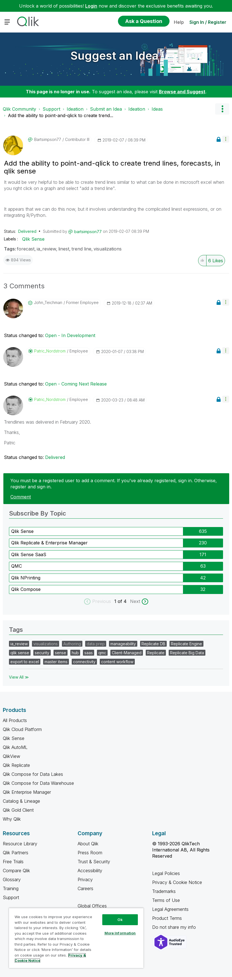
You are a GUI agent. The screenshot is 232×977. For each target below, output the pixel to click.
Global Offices (92, 906)
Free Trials (13, 861)
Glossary (12, 879)
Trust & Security (94, 861)
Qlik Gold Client (18, 810)
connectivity (84, 661)
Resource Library (20, 843)
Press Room (90, 852)
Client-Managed (126, 652)
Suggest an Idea (115, 56)
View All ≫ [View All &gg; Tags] (19, 677)
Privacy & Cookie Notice (177, 882)
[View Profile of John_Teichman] (48, 302)
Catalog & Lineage (21, 801)
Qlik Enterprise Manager (27, 792)
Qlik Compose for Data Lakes (33, 774)
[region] (76, 938)
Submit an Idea (106, 109)
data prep (96, 643)
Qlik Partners (15, 852)
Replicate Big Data (187, 652)
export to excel (24, 661)
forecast (25, 249)
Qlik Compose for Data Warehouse (38, 783)
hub (75, 652)
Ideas (157, 109)
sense (60, 652)
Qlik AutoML (15, 747)
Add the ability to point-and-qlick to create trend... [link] (60, 115)
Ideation (75, 109)
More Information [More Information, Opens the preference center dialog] (120, 933)
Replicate (155, 652)
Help (179, 22)
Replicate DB (153, 643)
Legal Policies (166, 873)
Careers (85, 888)
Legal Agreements (170, 909)
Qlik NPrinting (25, 578)
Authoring (72, 643)
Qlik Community (19, 109)
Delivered (27, 231)
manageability (123, 643)
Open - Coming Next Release (76, 384)
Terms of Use (166, 900)
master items (56, 661)
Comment (20, 497)
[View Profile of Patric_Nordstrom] (50, 351)
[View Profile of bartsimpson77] (47, 139)
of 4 (123, 601)
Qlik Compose (26, 589)
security (42, 652)
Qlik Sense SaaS (28, 554)
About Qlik (88, 843)
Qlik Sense (33, 239)
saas (88, 652)
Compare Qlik (16, 870)
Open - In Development (70, 335)
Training (10, 888)
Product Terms (167, 918)
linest (63, 249)
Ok (119, 919)
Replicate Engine (186, 643)
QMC (16, 566)
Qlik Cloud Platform (22, 729)
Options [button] (222, 109)
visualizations (108, 249)
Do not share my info (174, 927)
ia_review (46, 249)
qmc (102, 652)
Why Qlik (12, 819)
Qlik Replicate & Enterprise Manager (49, 543)
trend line (81, 249)
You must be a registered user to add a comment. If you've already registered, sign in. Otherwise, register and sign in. (113, 483)
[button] (225, 139)
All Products (15, 720)
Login (91, 6)
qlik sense (19, 652)
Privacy (85, 879)
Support (51, 109)
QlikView (11, 756)
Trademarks (164, 891)
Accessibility (90, 870)
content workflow (117, 661)
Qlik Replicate (16, 765)
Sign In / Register (207, 22)
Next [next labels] (135, 601)
